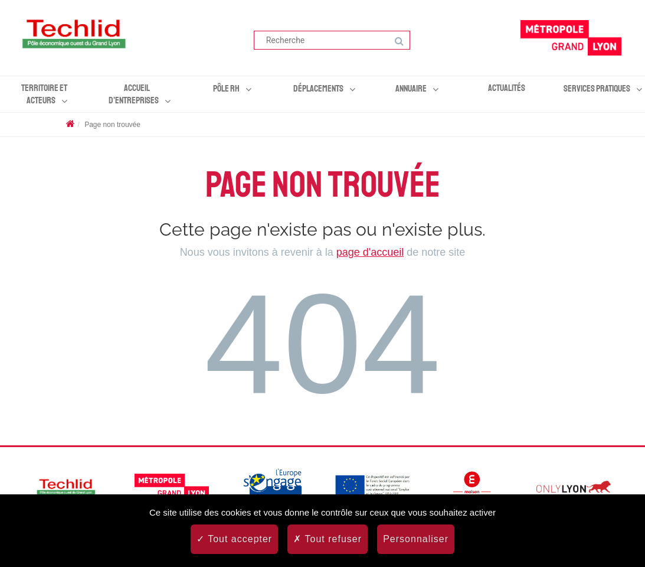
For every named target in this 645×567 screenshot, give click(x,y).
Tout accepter (234, 539)
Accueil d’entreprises (134, 94)
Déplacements (318, 88)
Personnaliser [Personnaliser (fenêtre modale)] (415, 539)
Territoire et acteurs (44, 94)
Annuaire (411, 88)
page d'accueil (370, 252)
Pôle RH (226, 88)
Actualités (506, 88)
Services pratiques (597, 88)
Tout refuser (327, 539)
